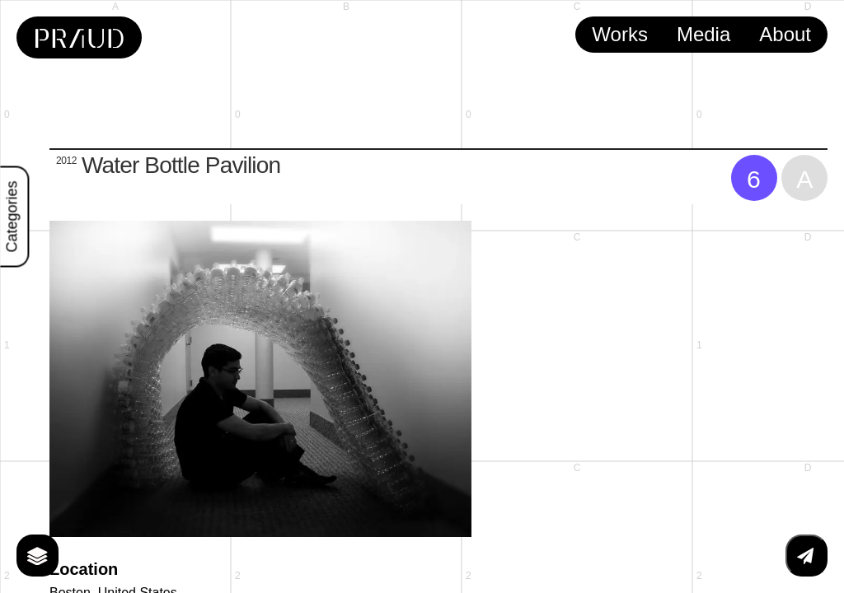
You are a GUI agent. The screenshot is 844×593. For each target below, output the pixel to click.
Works (620, 34)
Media (703, 34)
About (785, 34)
